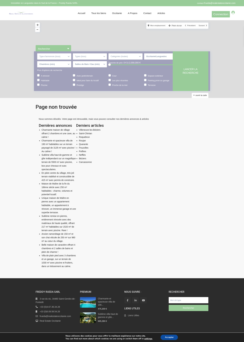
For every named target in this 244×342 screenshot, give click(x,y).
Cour (114, 78)
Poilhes (82, 151)
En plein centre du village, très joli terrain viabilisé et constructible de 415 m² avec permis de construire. (58, 176)
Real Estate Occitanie (50, 321)
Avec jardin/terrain (85, 78)
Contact (147, 13)
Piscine (44, 87)
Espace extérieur (155, 78)
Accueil (81, 13)
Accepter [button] (169, 337)
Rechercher (188, 308)
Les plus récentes (120, 83)
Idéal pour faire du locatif (88, 83)
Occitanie (117, 13)
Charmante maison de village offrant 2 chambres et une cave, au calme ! (58, 133)
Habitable (45, 83)
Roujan (82, 140)
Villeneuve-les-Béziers (89, 130)
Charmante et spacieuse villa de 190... (106, 301)
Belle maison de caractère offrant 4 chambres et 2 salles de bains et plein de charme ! (58, 248)
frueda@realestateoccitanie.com (219, 3)
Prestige (80, 87)
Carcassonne (85, 162)
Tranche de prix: (115, 65)
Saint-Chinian (85, 133)
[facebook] (127, 300)
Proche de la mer (120, 87)
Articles (161, 13)
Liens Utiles (133, 315)
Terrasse (152, 87)
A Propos (132, 13)
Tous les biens (98, 13)
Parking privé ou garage (158, 83)
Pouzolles (83, 148)
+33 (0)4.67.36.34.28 (50, 307)
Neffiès (82, 155)
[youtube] (143, 300)
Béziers (82, 158)
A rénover (45, 78)
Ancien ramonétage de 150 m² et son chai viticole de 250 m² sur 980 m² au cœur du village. (58, 237)
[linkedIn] (135, 300)
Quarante (83, 144)
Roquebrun (84, 137)
